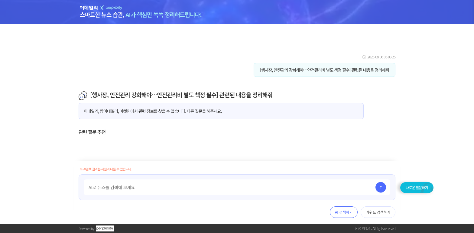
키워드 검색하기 (378, 212)
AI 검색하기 (343, 212)
